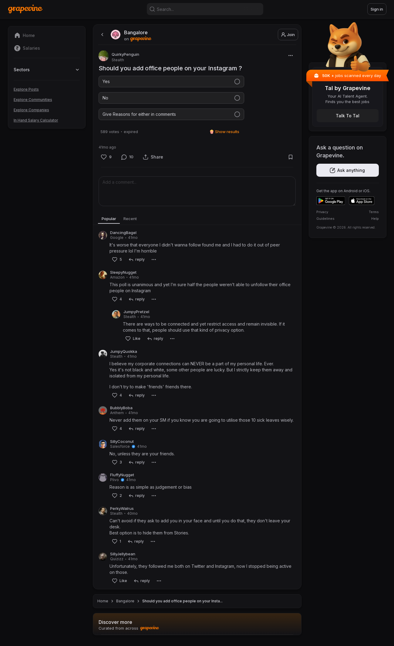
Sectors (47, 69)
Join (288, 34)
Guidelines (325, 218)
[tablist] (197, 222)
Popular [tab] (110, 222)
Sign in (377, 9)
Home (102, 604)
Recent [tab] (134, 222)
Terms (374, 212)
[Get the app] (347, 170)
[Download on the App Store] (362, 200)
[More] (291, 55)
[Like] (106, 160)
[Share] (153, 160)
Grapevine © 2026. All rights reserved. (345, 227)
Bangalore (125, 604)
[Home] (25, 9)
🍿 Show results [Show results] (224, 135)
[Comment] (127, 160)
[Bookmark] (291, 161)
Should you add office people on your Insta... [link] (182, 604)
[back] (101, 34)
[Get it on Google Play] (330, 200)
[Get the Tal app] (348, 115)
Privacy (322, 212)
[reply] (136, 263)
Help (375, 218)
